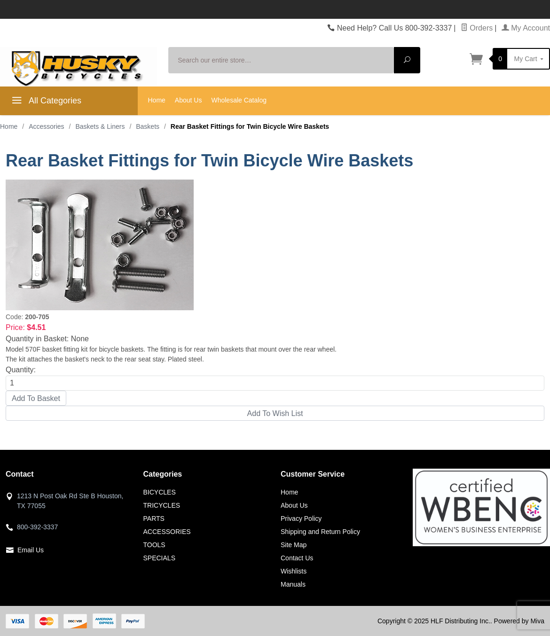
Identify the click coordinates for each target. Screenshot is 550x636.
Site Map (293, 545)
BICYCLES (159, 492)
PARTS (154, 518)
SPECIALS (159, 558)
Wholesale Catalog (239, 100)
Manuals (293, 584)
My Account (526, 28)
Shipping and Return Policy (320, 531)
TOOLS (154, 545)
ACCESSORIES (167, 531)
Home (156, 100)
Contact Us (297, 558)
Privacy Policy (301, 518)
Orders (477, 28)
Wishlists (293, 571)
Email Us (30, 550)
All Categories (45, 102)
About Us (188, 100)
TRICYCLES (162, 505)
